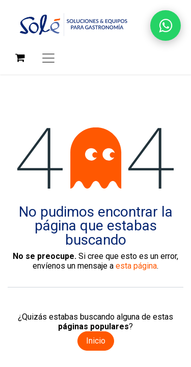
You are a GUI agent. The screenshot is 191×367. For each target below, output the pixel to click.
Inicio (95, 341)
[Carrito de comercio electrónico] (20, 57)
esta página (136, 266)
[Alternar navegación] (48, 57)
